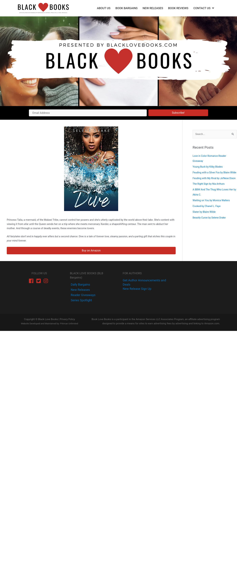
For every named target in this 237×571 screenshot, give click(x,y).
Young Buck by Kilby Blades (208, 166)
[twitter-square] (39, 280)
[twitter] (80, 290)
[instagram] (46, 280)
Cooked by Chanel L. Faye (207, 216)
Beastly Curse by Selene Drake (210, 227)
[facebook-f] (80, 284)
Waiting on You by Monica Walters (212, 210)
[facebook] (32, 280)
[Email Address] (88, 112)
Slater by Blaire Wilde (204, 222)
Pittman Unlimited (69, 323)
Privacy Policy (67, 319)
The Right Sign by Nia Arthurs (209, 194)
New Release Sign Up (137, 288)
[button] (178, 112)
